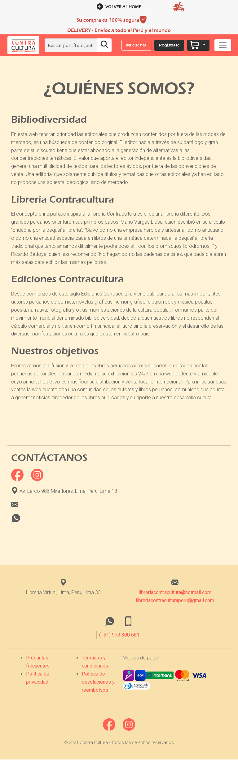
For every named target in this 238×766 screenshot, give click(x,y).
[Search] (71, 45)
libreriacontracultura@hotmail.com (175, 598)
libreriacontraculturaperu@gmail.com (175, 605)
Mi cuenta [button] (136, 45)
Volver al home (119, 6)
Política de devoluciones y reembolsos (98, 687)
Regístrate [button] (169, 45)
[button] (23, 45)
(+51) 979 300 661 (119, 640)
